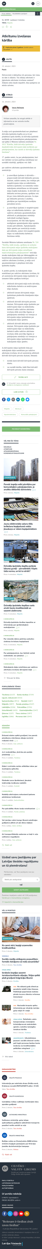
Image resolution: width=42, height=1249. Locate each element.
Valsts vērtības (17, 826)
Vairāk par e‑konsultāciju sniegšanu (16, 898)
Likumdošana (29, 1051)
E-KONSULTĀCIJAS (9, 9)
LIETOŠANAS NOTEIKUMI (11, 1183)
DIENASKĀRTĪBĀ (9, 1069)
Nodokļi (27, 701)
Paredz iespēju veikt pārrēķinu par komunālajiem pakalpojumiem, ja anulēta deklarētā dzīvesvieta (20, 487)
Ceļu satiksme (18, 744)
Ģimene (8, 713)
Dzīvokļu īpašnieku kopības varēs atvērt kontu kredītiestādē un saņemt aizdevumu (19, 608)
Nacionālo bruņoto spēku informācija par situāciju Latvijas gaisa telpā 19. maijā (26, 1008)
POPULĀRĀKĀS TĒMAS (11, 686)
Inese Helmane (18, 108)
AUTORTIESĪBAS (7, 1188)
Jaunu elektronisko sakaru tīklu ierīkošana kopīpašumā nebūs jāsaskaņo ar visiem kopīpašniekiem (20, 526)
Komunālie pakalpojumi (29, 414)
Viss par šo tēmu (13, 678)
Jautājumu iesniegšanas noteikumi (18, 385)
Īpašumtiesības (10, 701)
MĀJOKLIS (7, 447)
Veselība (27, 1000)
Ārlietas (15, 1149)
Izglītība (8, 716)
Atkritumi (18, 409)
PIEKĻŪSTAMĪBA (7, 1185)
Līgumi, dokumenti (12, 698)
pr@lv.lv (17, 1200)
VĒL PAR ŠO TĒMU (11, 441)
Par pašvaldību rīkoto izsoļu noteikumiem (19, 808)
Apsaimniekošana (10, 414)
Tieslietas (8, 695)
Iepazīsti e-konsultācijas (14, 902)
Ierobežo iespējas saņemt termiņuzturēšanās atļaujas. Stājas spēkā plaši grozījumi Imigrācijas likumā (21, 975)
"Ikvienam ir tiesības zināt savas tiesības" (17, 1223)
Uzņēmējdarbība (28, 710)
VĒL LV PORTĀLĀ (8, 910)
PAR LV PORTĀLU (8, 1180)
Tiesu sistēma (24, 713)
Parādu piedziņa (25, 704)
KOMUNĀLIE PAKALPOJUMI (14, 453)
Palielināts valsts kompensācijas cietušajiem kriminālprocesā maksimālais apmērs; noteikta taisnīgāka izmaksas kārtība (25, 1024)
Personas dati (24, 716)
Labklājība (8, 707)
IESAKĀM (6, 725)
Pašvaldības (24, 707)
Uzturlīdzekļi (9, 710)
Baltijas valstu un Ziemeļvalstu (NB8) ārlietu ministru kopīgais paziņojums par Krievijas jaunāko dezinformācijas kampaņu (19, 1143)
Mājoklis (10, 23)
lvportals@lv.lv (14, 1197)
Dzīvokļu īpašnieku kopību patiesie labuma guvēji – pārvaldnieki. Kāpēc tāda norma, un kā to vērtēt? (20, 568)
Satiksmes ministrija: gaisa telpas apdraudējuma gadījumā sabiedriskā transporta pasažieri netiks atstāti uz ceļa (20, 1122)
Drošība (16, 981)
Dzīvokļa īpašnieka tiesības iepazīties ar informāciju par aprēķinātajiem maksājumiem (20, 625)
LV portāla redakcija (11, 1194)
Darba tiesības (25, 695)
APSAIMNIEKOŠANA (11, 451)
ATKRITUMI (8, 449)
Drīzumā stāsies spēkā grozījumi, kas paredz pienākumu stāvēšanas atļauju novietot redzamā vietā (19, 738)
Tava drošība (17, 965)
